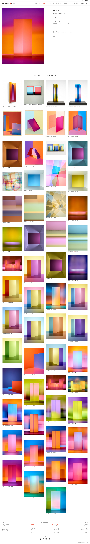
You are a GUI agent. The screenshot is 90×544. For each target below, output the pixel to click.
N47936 (10, 136)
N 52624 (11, 364)
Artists (86, 524)
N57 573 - (55, 391)
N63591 (32, 221)
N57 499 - (77, 484)
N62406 (54, 278)
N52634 (76, 341)
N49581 (32, 166)
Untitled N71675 (12, 106)
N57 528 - (77, 454)
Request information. (70, 38)
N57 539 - (33, 436)
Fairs (54, 3)
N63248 (76, 251)
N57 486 (54, 309)
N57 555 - (77, 423)
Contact (83, 3)
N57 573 (11, 272)
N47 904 (11, 394)
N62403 (10, 167)
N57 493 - (11, 486)
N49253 (32, 136)
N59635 (54, 186)
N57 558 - (55, 421)
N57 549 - (11, 425)
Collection (42, 3)
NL (86, 3)
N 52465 (54, 370)
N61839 (76, 280)
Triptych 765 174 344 (57, 155)
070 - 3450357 (6, 529)
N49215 (54, 136)
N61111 (32, 190)
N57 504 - (55, 483)
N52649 (32, 313)
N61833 (76, 220)
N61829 (10, 251)
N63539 (10, 222)
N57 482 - (55, 513)
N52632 (32, 343)
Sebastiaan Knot (61, 13)
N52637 (54, 340)
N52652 (76, 310)
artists (36, 3)
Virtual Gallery (59, 3)
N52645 (10, 333)
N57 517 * (77, 372)
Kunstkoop (76, 3)
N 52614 (33, 282)
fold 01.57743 (55, 106)
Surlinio (86, 542)
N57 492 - (33, 497)
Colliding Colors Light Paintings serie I (60, 19)
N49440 (76, 136)
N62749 (10, 191)
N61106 (76, 191)
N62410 (76, 167)
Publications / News (68, 3)
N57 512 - (11, 456)
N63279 (54, 247)
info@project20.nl (7, 531)
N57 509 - (33, 466)
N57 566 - (77, 392)
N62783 (54, 217)
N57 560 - (33, 405)
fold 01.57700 (77, 106)
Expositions (48, 3)
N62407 (32, 252)
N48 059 (33, 374)
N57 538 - (55, 452)
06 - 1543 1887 (6, 530)
